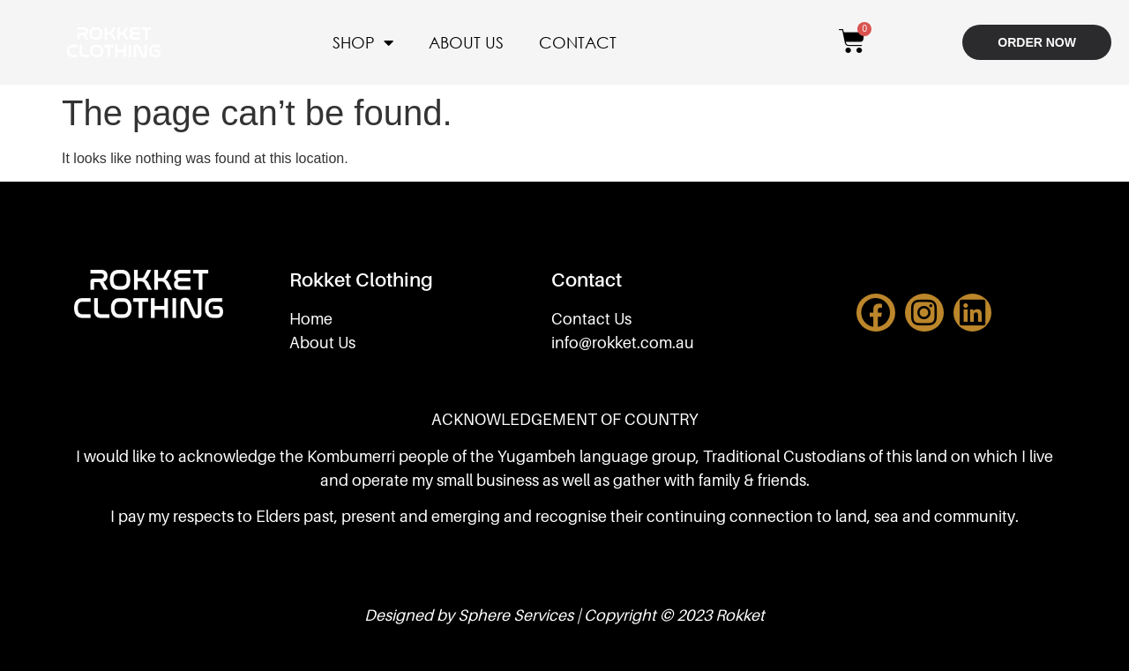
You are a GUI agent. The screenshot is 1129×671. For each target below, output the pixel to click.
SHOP (363, 42)
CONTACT (578, 42)
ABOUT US (466, 42)
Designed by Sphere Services (468, 615)
